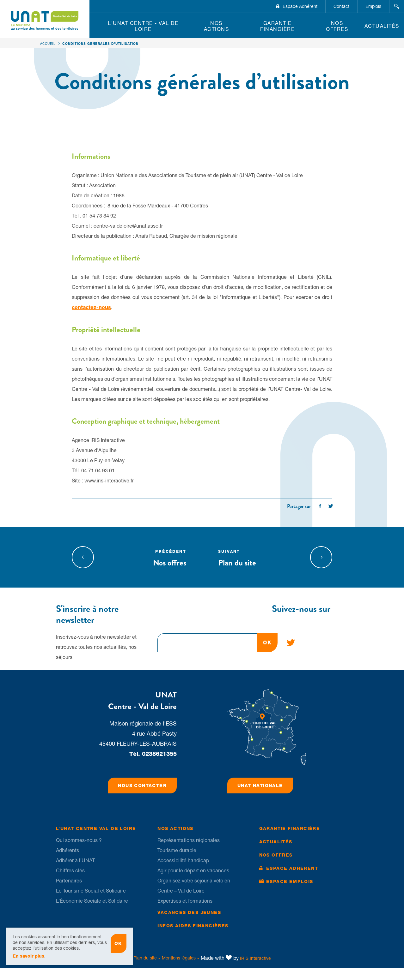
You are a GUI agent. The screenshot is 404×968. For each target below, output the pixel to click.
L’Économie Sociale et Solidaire (92, 901)
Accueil (48, 43)
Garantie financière (277, 26)
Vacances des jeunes (189, 912)
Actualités (381, 26)
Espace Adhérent (300, 6)
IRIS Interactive (255, 958)
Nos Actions (216, 26)
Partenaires (69, 880)
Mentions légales (179, 957)
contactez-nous (91, 307)
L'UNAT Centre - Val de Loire (143, 26)
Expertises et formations (184, 901)
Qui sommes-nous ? (79, 840)
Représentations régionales (188, 840)
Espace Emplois (289, 881)
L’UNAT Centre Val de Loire (96, 828)
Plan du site (258, 557)
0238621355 (159, 753)
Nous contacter (142, 785)
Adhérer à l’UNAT (75, 860)
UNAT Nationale (260, 785)
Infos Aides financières (192, 925)
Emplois (373, 6)
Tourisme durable (176, 850)
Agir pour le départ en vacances (193, 870)
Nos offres (337, 26)
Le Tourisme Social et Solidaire (91, 890)
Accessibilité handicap (183, 860)
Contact (341, 6)
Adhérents (67, 850)
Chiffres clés (70, 870)
